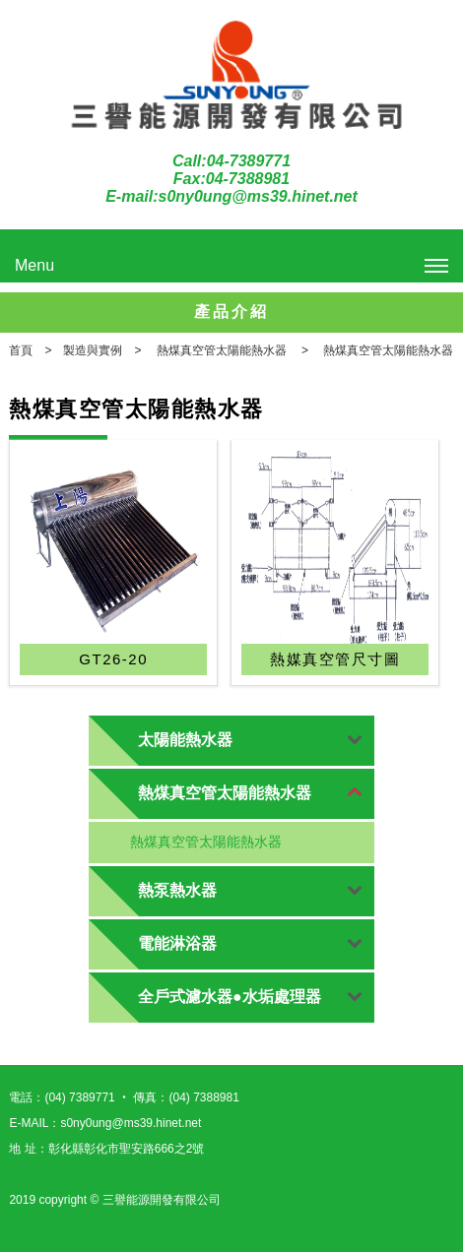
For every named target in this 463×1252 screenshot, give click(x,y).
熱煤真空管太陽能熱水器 (206, 841)
